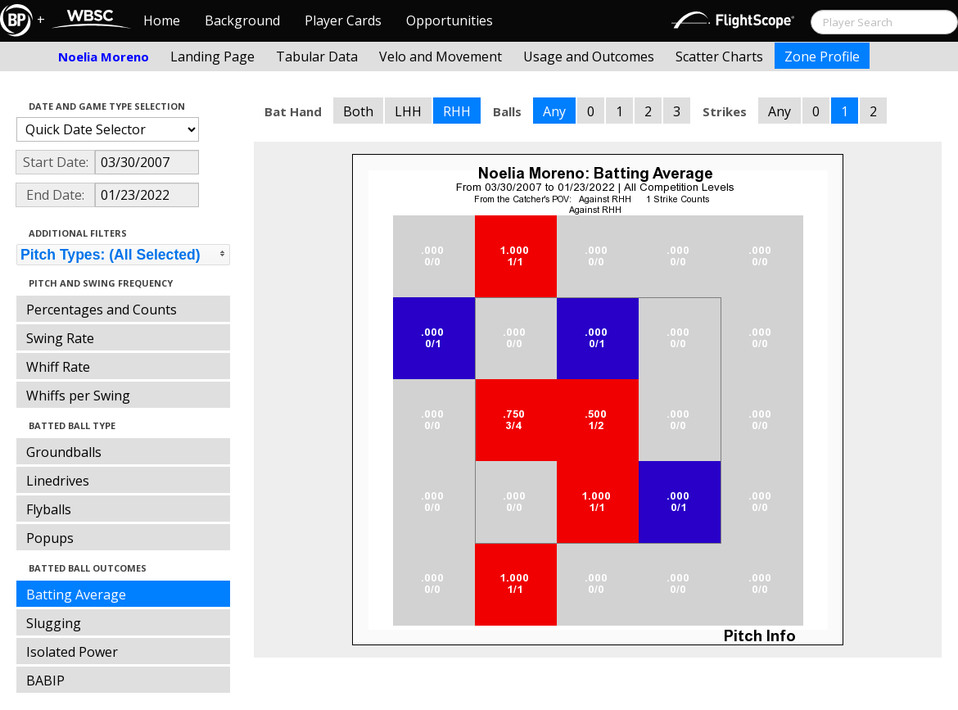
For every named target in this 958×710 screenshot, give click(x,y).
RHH (457, 111)
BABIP (45, 681)
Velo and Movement (440, 56)
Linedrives (57, 481)
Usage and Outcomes (588, 56)
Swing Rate (60, 338)
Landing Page (212, 56)
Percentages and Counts (101, 310)
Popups (50, 538)
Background (242, 20)
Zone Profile (822, 56)
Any (554, 111)
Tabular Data (317, 56)
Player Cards (343, 20)
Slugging (53, 623)
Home (161, 20)
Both (358, 111)
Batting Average (76, 595)
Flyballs (48, 509)
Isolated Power (72, 652)
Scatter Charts (719, 56)
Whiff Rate (58, 367)
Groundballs (64, 452)
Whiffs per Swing (78, 396)
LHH (408, 111)
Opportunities (449, 20)
